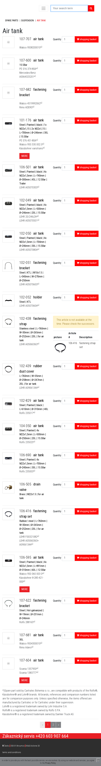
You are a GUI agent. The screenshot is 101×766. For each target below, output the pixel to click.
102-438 (25, 318)
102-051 (25, 263)
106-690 (25, 455)
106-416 (72, 343)
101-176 (25, 120)
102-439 (25, 366)
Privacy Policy (50, 763)
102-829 (25, 401)
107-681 (25, 635)
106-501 (25, 167)
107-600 (25, 60)
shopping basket (87, 39)
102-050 (25, 233)
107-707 (25, 39)
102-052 (25, 297)
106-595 (25, 557)
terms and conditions (11, 752)
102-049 (25, 200)
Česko (22, 746)
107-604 (25, 660)
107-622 (25, 600)
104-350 (25, 426)
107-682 (25, 89)
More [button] (24, 155)
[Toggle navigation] (43, 8)
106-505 (25, 484)
